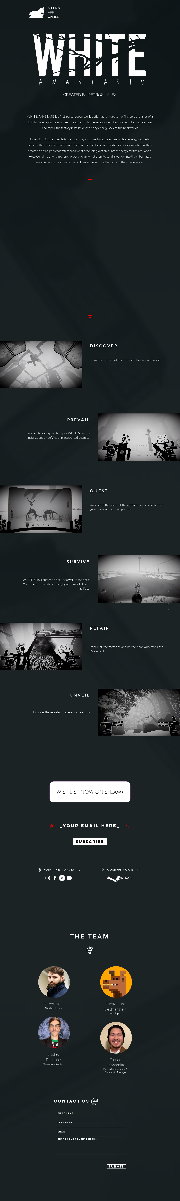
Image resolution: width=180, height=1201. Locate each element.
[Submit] (116, 1166)
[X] (62, 878)
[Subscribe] (90, 841)
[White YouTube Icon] (69, 878)
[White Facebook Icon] (55, 878)
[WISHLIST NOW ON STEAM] (90, 791)
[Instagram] (48, 878)
